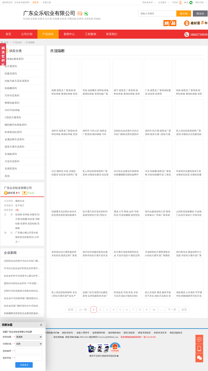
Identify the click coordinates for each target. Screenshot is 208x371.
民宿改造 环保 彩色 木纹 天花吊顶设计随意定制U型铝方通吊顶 (126, 294)
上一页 (83, 309)
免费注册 (47, 2)
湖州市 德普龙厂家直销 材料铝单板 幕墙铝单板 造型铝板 (65, 132)
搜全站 (200, 13)
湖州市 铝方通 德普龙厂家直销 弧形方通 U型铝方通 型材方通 (158, 132)
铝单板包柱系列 (13, 132)
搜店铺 (184, 13)
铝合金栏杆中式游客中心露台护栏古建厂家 (22, 276)
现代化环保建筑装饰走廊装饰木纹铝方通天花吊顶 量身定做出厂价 (95, 254)
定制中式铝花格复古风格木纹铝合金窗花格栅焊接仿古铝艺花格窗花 (22, 290)
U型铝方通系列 (13, 117)
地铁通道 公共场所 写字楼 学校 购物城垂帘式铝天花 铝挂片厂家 (189, 294)
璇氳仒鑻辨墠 (83, 332)
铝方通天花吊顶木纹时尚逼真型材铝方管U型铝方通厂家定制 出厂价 (95, 213)
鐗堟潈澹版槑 (144, 332)
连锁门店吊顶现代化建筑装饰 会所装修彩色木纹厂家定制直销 (95, 294)
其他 (7, 176)
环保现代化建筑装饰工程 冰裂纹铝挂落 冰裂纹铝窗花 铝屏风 (189, 173)
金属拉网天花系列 (14, 139)
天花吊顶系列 (12, 161)
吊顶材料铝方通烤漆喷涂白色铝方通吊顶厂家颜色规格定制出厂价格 (157, 254)
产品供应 (48, 34)
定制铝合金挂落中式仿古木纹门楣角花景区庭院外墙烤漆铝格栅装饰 (126, 132)
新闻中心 (69, 34)
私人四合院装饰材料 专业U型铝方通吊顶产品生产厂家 (64, 294)
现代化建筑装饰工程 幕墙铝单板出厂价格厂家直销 (157, 213)
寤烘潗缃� (58, 337)
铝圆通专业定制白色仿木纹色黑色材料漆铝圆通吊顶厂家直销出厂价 (64, 213)
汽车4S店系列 (12, 95)
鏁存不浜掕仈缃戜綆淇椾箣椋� (104, 356)
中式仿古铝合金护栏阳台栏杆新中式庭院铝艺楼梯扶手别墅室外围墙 (22, 268)
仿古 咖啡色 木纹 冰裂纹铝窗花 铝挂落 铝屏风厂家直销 (65, 173)
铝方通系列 (11, 66)
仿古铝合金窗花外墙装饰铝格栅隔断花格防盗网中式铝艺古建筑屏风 (126, 173)
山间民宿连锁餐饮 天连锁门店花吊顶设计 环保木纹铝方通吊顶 (189, 213)
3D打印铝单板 (12, 110)
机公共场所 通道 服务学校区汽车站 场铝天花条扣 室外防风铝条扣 (158, 294)
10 (153, 309)
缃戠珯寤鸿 (67, 332)
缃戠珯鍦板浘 (176, 332)
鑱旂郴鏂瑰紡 (114, 332)
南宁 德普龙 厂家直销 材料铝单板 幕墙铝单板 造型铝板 (127, 92)
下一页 (172, 309)
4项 (17, 210)
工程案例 (90, 34)
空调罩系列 (11, 168)
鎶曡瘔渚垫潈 (160, 332)
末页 (184, 309)
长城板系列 (11, 154)
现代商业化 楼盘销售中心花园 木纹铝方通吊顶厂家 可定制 (189, 254)
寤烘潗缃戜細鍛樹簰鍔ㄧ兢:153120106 (138, 337)
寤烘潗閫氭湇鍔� (50, 332)
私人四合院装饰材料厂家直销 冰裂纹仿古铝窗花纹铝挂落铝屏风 (189, 132)
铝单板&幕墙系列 (14, 59)
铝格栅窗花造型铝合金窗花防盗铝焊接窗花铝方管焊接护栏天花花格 (22, 313)
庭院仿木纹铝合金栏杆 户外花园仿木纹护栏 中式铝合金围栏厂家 (22, 283)
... (161, 309)
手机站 (175, 2)
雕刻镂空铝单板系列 (16, 124)
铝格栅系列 (11, 88)
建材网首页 (7, 2)
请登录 (36, 2)
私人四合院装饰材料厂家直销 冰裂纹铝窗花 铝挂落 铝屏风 (96, 173)
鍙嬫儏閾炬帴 (98, 332)
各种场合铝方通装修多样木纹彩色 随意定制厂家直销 (64, 254)
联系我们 (111, 34)
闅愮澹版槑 (129, 332)
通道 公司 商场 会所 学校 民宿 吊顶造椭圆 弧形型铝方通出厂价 (127, 213)
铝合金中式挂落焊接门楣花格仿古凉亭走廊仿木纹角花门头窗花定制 (22, 298)
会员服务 (162, 2)
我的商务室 (147, 2)
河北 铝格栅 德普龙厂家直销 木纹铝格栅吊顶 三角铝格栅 (158, 173)
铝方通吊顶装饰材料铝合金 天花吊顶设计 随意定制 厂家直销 (127, 254)
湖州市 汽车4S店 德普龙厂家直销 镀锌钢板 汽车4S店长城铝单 (95, 132)
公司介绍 (26, 34)
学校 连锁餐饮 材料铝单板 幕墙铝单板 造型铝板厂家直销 (96, 92)
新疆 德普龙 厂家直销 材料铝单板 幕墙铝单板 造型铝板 (65, 92)
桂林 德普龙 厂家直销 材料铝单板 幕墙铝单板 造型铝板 (189, 92)
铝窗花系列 (11, 73)
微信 (186, 2)
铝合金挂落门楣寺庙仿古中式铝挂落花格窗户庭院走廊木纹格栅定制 (22, 305)
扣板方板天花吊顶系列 (17, 81)
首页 (8, 34)
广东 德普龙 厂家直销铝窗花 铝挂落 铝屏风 (158, 92)
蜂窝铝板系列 (12, 103)
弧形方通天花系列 (14, 146)
